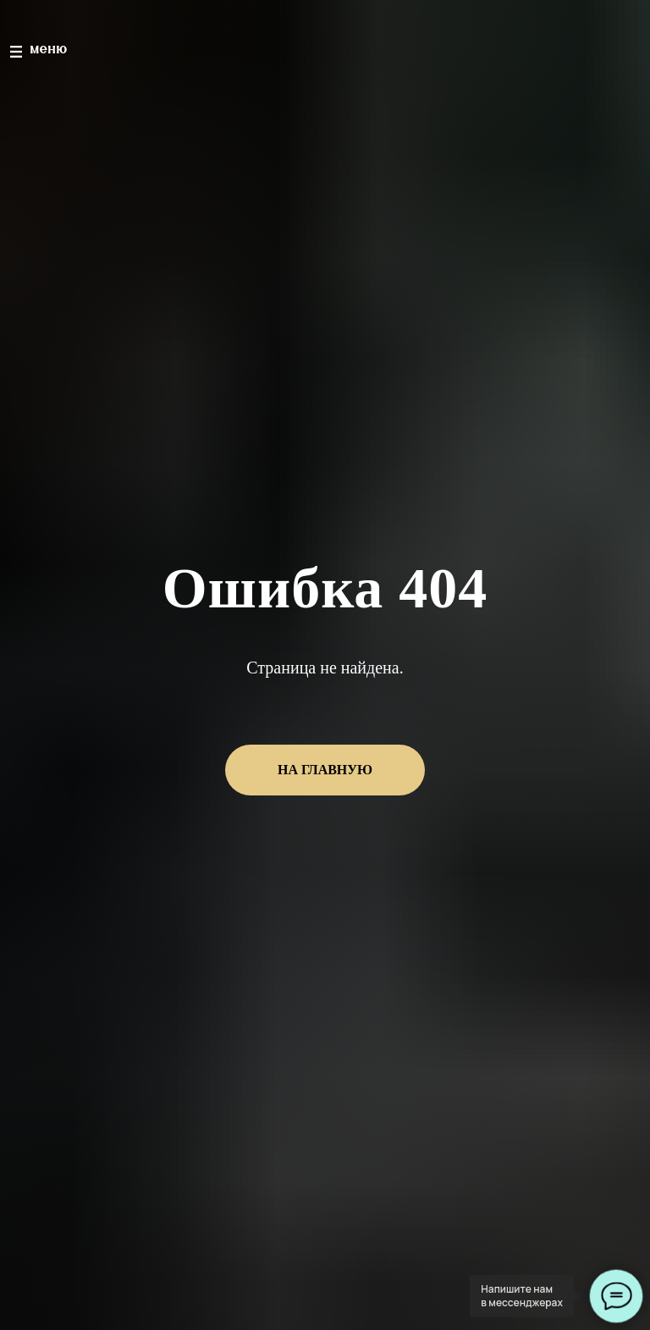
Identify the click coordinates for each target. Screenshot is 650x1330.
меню (49, 49)
